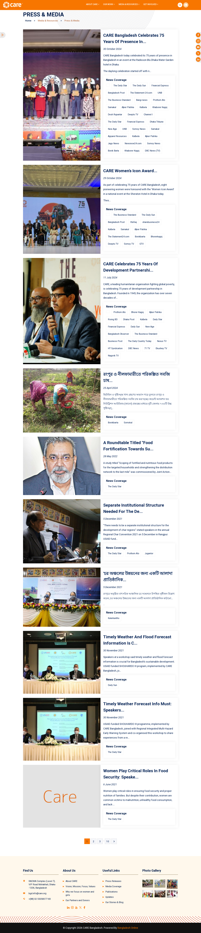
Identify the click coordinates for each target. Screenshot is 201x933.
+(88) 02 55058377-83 (40, 899)
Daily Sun (135, 326)
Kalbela (143, 107)
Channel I (148, 114)
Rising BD (113, 319)
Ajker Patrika (128, 107)
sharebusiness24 (150, 222)
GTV (142, 244)
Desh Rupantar (115, 114)
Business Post (115, 341)
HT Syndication (115, 348)
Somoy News (138, 129)
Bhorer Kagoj (137, 312)
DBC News (133, 348)
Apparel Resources (117, 136)
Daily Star (157, 319)
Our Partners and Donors (78, 900)
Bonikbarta (140, 236)
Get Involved (150, 4)
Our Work (109, 4)
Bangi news (141, 100)
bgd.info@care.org (37, 893)
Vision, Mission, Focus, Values (80, 886)
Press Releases (113, 881)
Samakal (112, 107)
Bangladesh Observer (118, 334)
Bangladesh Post (116, 92)
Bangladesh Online (128, 927)
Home (28, 20)
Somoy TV (129, 244)
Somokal (128, 422)
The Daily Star (120, 85)
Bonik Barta (113, 150)
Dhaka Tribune (156, 121)
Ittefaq (133, 222)
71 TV (147, 348)
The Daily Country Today (139, 341)
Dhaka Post (128, 319)
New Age (112, 129)
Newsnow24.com (133, 143)
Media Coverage (113, 886)
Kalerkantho (113, 618)
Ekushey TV (161, 348)
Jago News (113, 143)
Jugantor (149, 553)
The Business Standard (119, 100)
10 (107, 841)
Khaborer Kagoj (159, 107)
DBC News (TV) (152, 150)
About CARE (92, 4)
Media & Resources (129, 4)
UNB (160, 92)
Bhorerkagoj (156, 236)
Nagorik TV (113, 355)
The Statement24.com (118, 236)
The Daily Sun (139, 85)
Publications (111, 891)
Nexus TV (162, 341)
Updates (109, 897)
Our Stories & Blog (114, 902)
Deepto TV (133, 114)
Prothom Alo (159, 100)
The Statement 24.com (141, 92)
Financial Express (160, 85)
